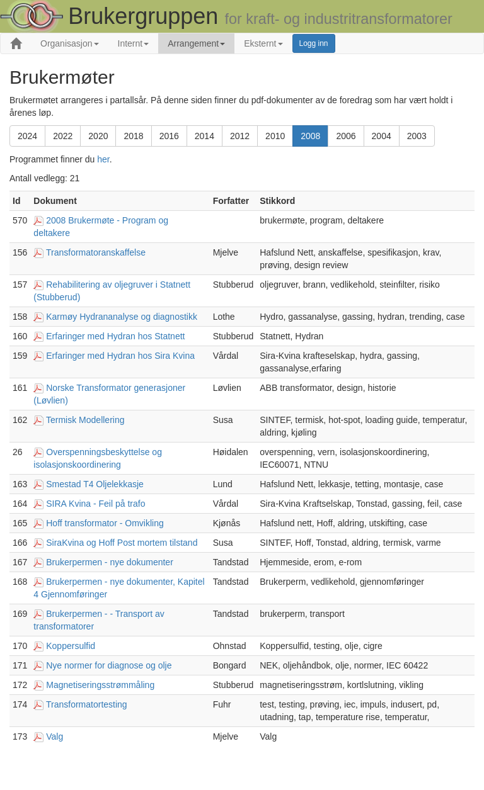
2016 (169, 136)
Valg (54, 736)
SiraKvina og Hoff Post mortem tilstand (121, 543)
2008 (310, 136)
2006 (345, 136)
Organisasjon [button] (69, 43)
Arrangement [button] (196, 43)
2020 (98, 136)
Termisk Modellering (85, 420)
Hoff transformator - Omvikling (104, 523)
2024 (27, 136)
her (103, 159)
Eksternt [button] (263, 43)
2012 (240, 136)
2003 (417, 136)
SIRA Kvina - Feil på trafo (95, 504)
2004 (381, 136)
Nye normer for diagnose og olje (108, 665)
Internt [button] (133, 43)
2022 (62, 136)
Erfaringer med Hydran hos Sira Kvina (120, 356)
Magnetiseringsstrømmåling (100, 685)
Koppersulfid (70, 646)
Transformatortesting (86, 704)
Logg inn (313, 43)
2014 (204, 136)
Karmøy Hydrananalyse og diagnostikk (121, 317)
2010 (275, 136)
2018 (133, 136)
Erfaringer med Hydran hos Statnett (115, 336)
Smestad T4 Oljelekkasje (95, 484)
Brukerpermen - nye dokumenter (109, 562)
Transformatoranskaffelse (96, 252)
